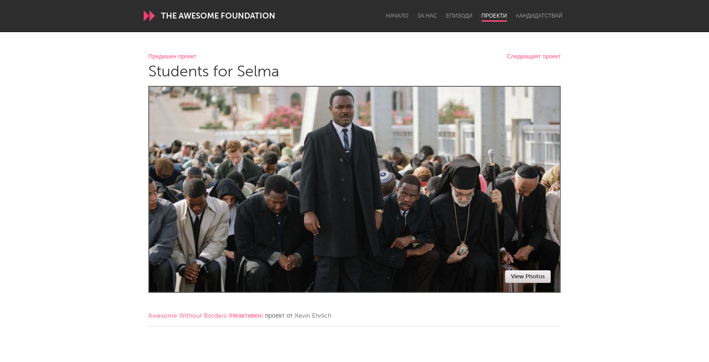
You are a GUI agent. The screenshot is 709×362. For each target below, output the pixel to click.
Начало (397, 16)
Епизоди (459, 16)
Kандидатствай (539, 16)
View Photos (528, 276)
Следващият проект (534, 57)
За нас (427, 16)
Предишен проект (172, 57)
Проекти (494, 16)
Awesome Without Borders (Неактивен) (205, 316)
